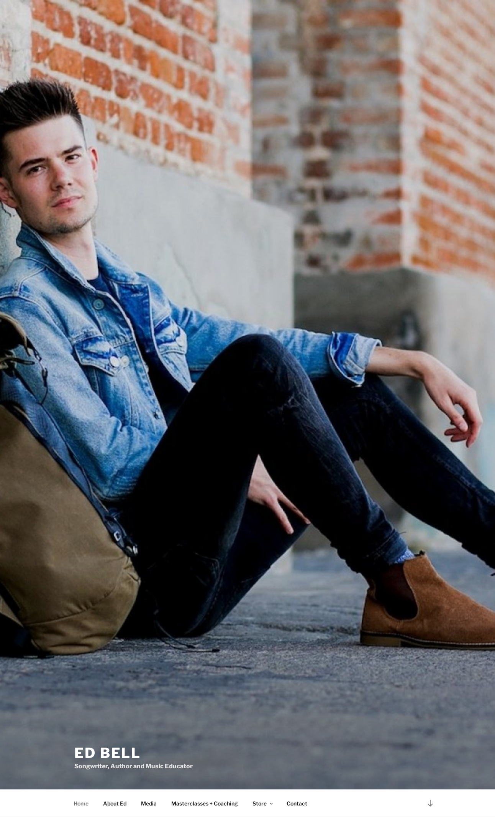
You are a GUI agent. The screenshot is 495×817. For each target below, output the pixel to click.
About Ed (114, 803)
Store (263, 803)
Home (81, 803)
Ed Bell (107, 753)
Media (149, 803)
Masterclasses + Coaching (204, 803)
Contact (297, 803)
